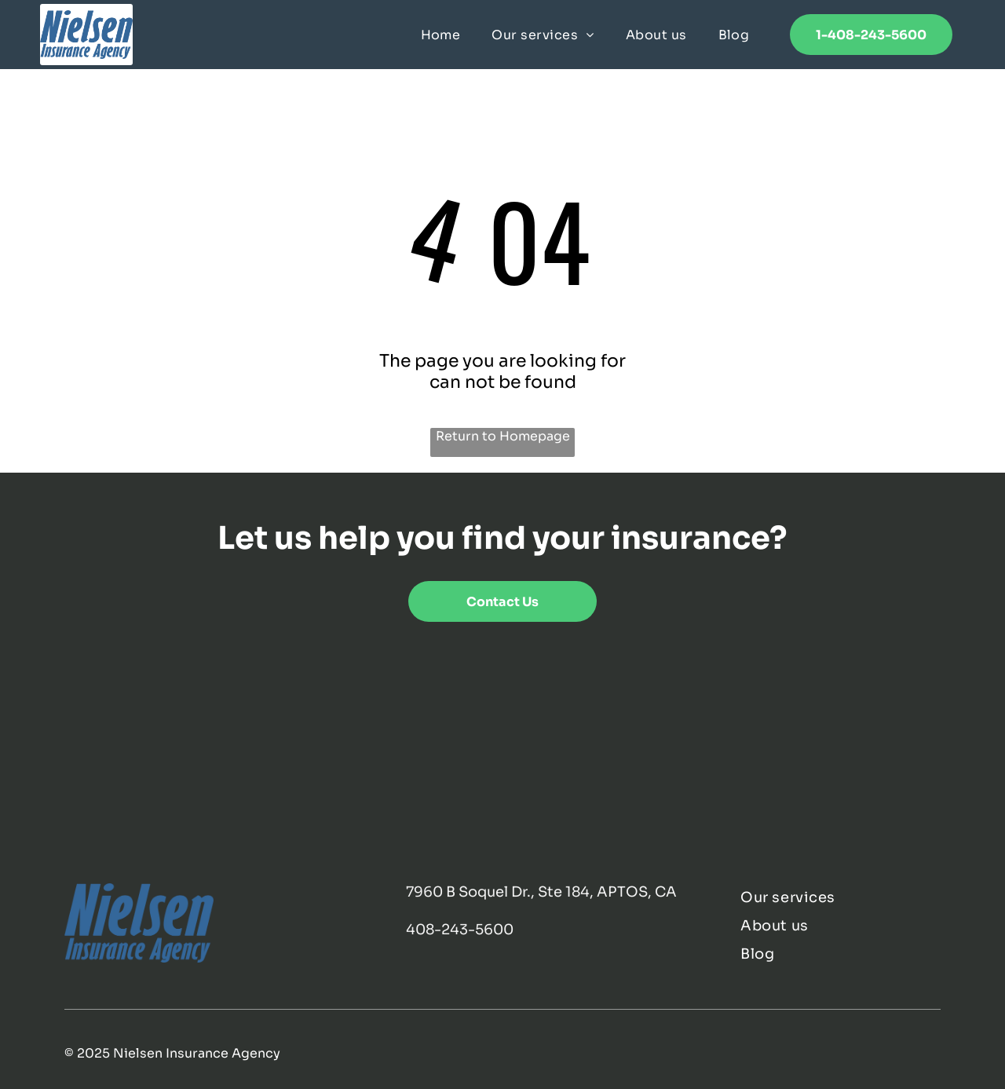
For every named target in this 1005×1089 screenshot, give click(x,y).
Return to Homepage (503, 436)
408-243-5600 (459, 929)
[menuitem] (441, 34)
